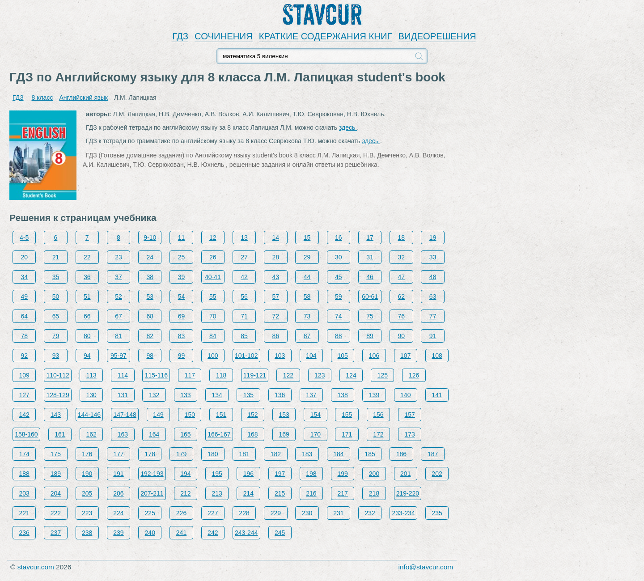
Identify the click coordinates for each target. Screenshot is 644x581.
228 (244, 513)
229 (276, 513)
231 (338, 513)
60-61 (370, 296)
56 (244, 296)
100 (213, 355)
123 (319, 375)
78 (24, 335)
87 (307, 335)
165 (185, 434)
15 (307, 237)
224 (118, 513)
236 (24, 532)
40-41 (213, 276)
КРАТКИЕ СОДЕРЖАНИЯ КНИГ (325, 36)
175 (56, 454)
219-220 (407, 493)
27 (244, 257)
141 (437, 395)
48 (432, 276)
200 (374, 473)
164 (154, 434)
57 (276, 296)
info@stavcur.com (425, 567)
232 (369, 513)
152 (252, 414)
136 (280, 395)
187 (433, 454)
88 (338, 335)
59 (338, 296)
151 (221, 414)
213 (217, 493)
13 (244, 237)
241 (181, 532)
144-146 (89, 414)
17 (369, 237)
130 (91, 395)
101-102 (246, 355)
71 (244, 316)
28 (276, 257)
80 (87, 335)
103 (280, 355)
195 (217, 473)
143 (56, 414)
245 (280, 532)
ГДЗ (180, 36)
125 (382, 375)
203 (24, 493)
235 (437, 513)
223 (87, 513)
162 (91, 434)
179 (181, 454)
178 (150, 454)
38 (149, 276)
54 (181, 296)
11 (181, 237)
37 (118, 276)
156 (378, 414)
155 (347, 414)
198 (311, 473)
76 (401, 316)
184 (338, 454)
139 (374, 395)
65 (55, 316)
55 (212, 296)
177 (118, 454)
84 (212, 335)
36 (87, 276)
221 (24, 513)
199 (343, 473)
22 (87, 257)
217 (343, 493)
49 (24, 296)
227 (213, 513)
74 (338, 316)
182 (276, 454)
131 (123, 395)
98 (149, 355)
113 (91, 375)
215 (280, 493)
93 (55, 355)
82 (149, 335)
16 (338, 237)
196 (248, 473)
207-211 (151, 493)
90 (401, 335)
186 (401, 454)
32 (401, 257)
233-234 (403, 513)
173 (409, 434)
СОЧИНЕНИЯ (224, 36)
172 (378, 434)
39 (181, 276)
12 (212, 237)
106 (374, 355)
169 (284, 434)
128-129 (57, 395)
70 (212, 316)
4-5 (24, 237)
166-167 (219, 434)
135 (248, 395)
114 (123, 375)
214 (248, 493)
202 (437, 473)
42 (244, 276)
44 (307, 276)
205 (87, 493)
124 (351, 375)
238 (87, 532)
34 (24, 276)
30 (338, 257)
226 (181, 513)
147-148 (124, 414)
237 (56, 532)
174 (24, 454)
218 (374, 493)
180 (213, 454)
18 (401, 237)
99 (181, 355)
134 (217, 395)
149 (158, 414)
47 (401, 276)
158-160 (26, 434)
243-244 (246, 532)
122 (288, 375)
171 (347, 434)
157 (409, 414)
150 (190, 414)
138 (343, 395)
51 (87, 296)
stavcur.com (35, 567)
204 (56, 493)
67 (118, 316)
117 (190, 375)
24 (149, 257)
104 (311, 355)
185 (369, 454)
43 (276, 276)
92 (24, 355)
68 (149, 316)
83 (181, 335)
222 (56, 513)
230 (307, 513)
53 (149, 296)
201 (405, 473)
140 (405, 395)
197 (280, 473)
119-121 (254, 375)
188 (24, 473)
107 (405, 355)
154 (315, 414)
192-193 (151, 473)
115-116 (156, 375)
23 (118, 257)
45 (338, 276)
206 (118, 493)
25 (181, 257)
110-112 (57, 375)
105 (343, 355)
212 (185, 493)
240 (150, 532)
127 (24, 395)
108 (437, 355)
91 (432, 335)
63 (432, 296)
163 (123, 434)
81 (118, 335)
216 (311, 493)
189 (56, 473)
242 (213, 532)
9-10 (150, 237)
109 (24, 375)
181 (244, 454)
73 (307, 316)
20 (24, 257)
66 (87, 316)
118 (221, 375)
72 (276, 316)
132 (154, 395)
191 (118, 473)
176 (87, 454)
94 (87, 355)
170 (315, 434)
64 (24, 316)
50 (55, 296)
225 (150, 513)
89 (369, 335)
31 (369, 257)
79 (55, 335)
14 (276, 237)
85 (244, 335)
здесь (348, 127)
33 (432, 257)
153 (284, 414)
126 (414, 375)
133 (185, 395)
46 (369, 276)
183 (307, 454)
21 (55, 257)
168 (252, 434)
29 (307, 257)
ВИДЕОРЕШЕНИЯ (437, 36)
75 (369, 316)
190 (87, 473)
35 (55, 276)
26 (212, 257)
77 (432, 316)
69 (181, 316)
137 (311, 395)
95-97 (118, 355)
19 (432, 237)
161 (60, 434)
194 (185, 473)
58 (307, 296)
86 (276, 335)
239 (118, 532)
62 (401, 296)
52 (118, 296)
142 (24, 414)
